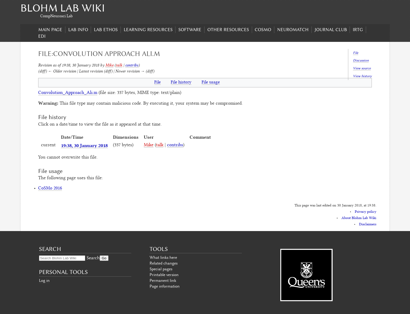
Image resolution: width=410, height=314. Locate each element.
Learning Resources (148, 29)
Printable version (164, 274)
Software (189, 29)
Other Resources (228, 29)
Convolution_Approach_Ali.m (67, 93)
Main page (50, 29)
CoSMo (263, 29)
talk (119, 65)
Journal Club (331, 29)
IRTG (358, 29)
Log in (44, 280)
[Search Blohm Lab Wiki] (62, 258)
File (355, 53)
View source (362, 68)
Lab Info (78, 29)
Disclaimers (367, 224)
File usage (211, 83)
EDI (41, 36)
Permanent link (163, 280)
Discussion (361, 60)
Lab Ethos (106, 29)
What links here (163, 257)
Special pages (161, 269)
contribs (131, 65)
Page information (165, 286)
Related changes (164, 263)
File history (181, 83)
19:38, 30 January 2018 (84, 145)
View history (362, 76)
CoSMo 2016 (50, 188)
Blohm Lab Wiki (62, 8)
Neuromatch (293, 29)
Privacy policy (365, 212)
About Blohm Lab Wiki (358, 218)
